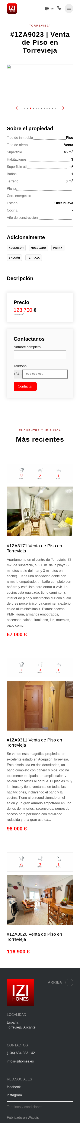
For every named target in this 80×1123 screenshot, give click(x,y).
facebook (14, 1087)
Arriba (60, 982)
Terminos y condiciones (24, 1107)
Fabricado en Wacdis (23, 1117)
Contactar (25, 386)
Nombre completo (27, 347)
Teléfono (20, 366)
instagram (14, 1095)
